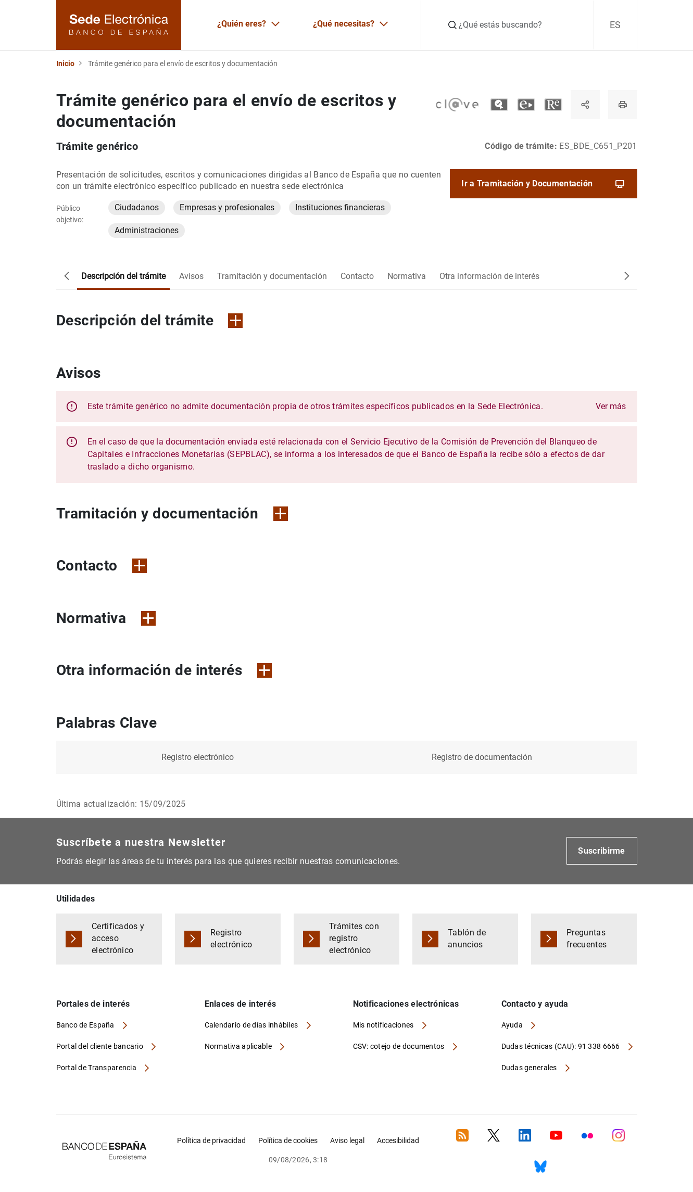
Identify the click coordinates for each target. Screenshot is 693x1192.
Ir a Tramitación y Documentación (543, 184)
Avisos (191, 276)
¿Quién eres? (241, 24)
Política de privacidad (211, 1140)
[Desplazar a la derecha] (626, 276)
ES (615, 24)
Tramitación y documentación (272, 276)
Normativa (406, 276)
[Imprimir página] (622, 104)
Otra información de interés (489, 276)
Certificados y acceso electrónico (118, 938)
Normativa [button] (106, 618)
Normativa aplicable (239, 1046)
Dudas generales (530, 1067)
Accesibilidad (398, 1140)
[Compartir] (585, 104)
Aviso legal (347, 1140)
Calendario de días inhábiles (252, 1025)
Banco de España (86, 1025)
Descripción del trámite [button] (149, 320)
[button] (356, 406)
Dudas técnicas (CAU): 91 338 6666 (561, 1046)
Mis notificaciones (384, 1025)
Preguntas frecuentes (586, 938)
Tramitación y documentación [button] (172, 513)
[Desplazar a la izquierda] (66, 276)
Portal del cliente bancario (100, 1046)
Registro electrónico (231, 938)
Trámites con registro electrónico (354, 938)
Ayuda (513, 1025)
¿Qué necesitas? (343, 24)
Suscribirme (601, 851)
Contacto (357, 276)
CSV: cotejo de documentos (399, 1046)
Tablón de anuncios (467, 938)
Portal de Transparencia (97, 1067)
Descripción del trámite (123, 276)
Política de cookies (288, 1140)
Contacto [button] (101, 565)
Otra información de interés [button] (164, 670)
